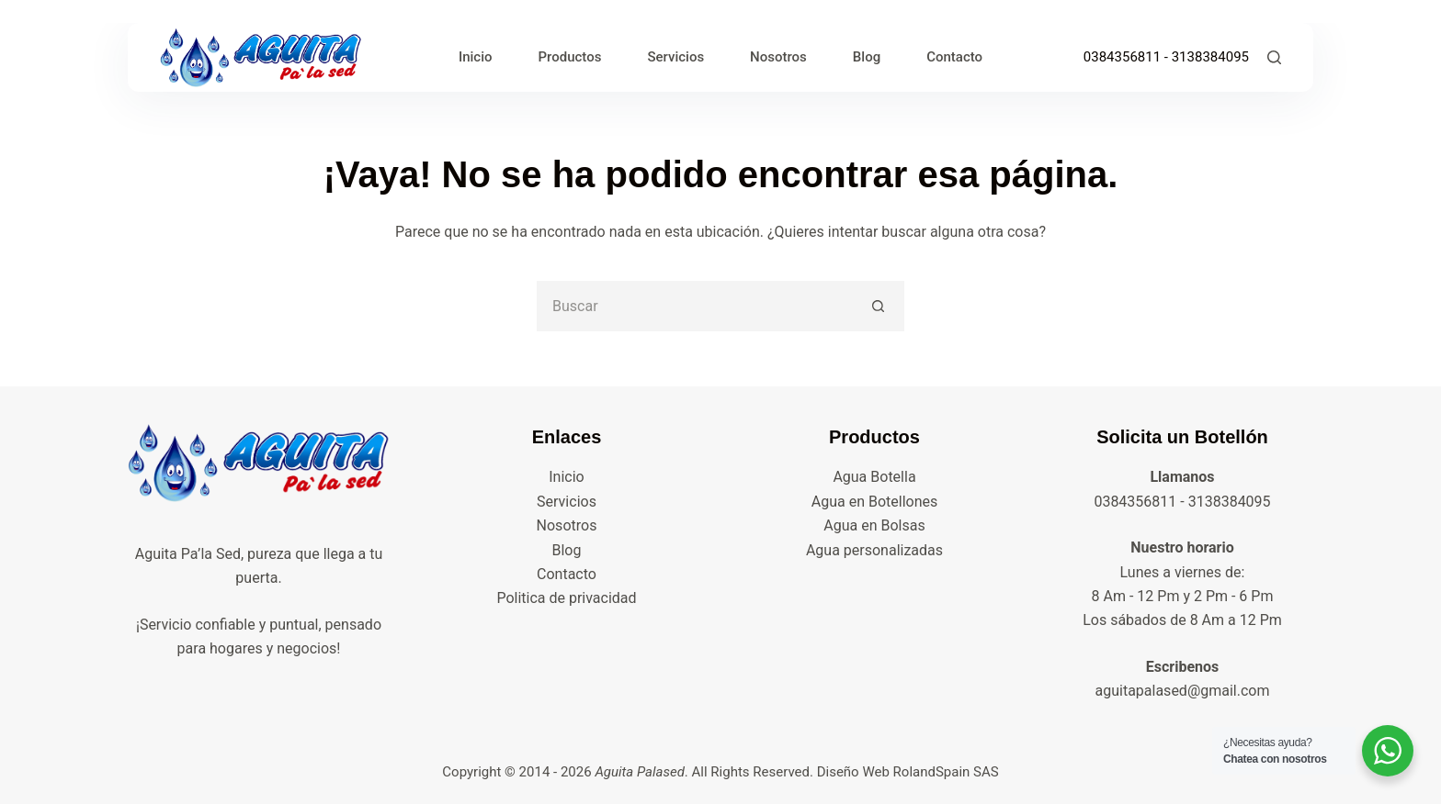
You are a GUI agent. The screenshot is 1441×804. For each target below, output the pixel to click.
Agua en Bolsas (874, 525)
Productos (570, 57)
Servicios (675, 57)
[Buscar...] (695, 306)
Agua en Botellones (874, 501)
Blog (866, 57)
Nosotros (778, 57)
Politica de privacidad (566, 598)
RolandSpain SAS (946, 772)
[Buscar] (1274, 57)
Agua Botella (874, 477)
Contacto (954, 57)
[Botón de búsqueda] (879, 306)
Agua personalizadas (874, 550)
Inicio (476, 57)
